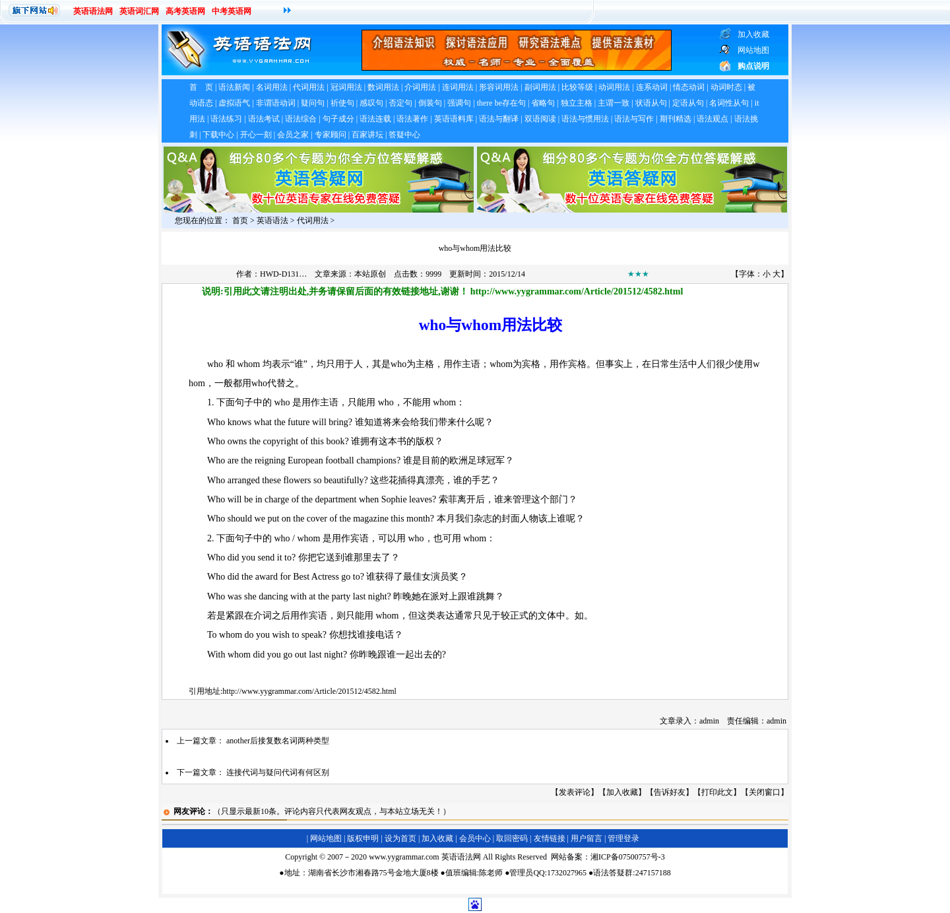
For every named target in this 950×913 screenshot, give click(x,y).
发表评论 (574, 792)
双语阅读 (540, 118)
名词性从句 (729, 103)
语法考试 (264, 118)
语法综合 (301, 118)
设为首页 (400, 838)
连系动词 (652, 87)
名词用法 (272, 87)
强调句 (459, 103)
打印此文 (717, 792)
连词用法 (458, 87)
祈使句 (342, 103)
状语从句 (651, 103)
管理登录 (623, 838)
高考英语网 (185, 11)
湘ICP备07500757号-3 (627, 857)
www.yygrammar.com (404, 857)
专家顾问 (330, 134)
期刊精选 (675, 118)
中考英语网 (231, 11)
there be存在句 (501, 103)
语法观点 (712, 118)
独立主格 (576, 103)
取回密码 (512, 838)
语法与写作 (634, 118)
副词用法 (540, 87)
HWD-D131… (283, 274)
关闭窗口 (764, 792)
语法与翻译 (499, 118)
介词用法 (420, 87)
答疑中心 (404, 134)
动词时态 (726, 87)
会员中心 (475, 838)
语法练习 (226, 118)
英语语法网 (93, 11)
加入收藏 (622, 792)
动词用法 (614, 87)
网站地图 (326, 838)
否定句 (400, 103)
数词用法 (383, 87)
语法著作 (412, 118)
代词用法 (309, 87)
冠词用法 (346, 87)
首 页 (201, 87)
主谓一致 (613, 103)
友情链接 (549, 838)
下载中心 (218, 134)
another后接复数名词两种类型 (277, 740)
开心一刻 (256, 134)
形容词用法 (499, 87)
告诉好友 (669, 792)
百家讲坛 (367, 134)
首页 (240, 220)
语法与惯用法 (585, 118)
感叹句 (371, 103)
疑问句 (313, 103)
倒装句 (430, 103)
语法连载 (375, 118)
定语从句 (688, 103)
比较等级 (577, 87)
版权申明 (363, 838)
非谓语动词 (276, 103)
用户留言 (586, 838)
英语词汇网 (139, 11)
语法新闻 (234, 87)
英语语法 (272, 220)
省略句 (543, 103)
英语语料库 (454, 118)
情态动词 (689, 87)
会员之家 (293, 134)
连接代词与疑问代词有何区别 (277, 772)
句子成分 (338, 118)
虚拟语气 (234, 103)
